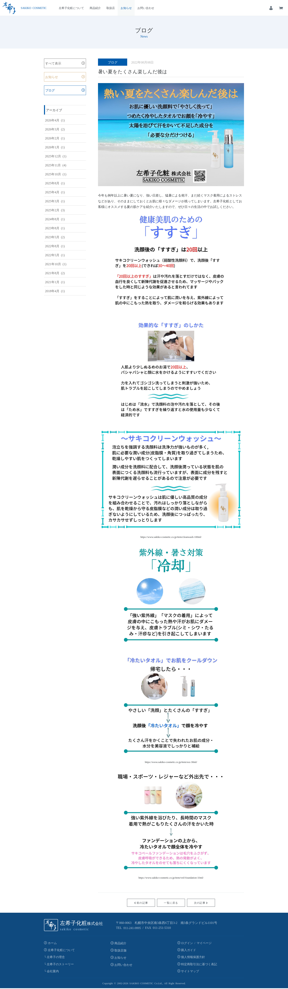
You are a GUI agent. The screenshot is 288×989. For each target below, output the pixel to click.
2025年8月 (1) (55, 183)
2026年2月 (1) (55, 138)
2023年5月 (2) (55, 237)
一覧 (171, 902)
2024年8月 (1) (55, 219)
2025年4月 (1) (55, 192)
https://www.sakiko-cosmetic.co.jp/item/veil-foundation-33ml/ (170, 877)
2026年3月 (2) (55, 129)
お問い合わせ (145, 7)
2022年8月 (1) (55, 246)
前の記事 (141, 902)
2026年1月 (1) (55, 147)
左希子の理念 (56, 957)
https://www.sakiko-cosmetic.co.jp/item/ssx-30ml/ (171, 762)
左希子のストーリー (60, 964)
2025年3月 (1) (55, 201)
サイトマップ (190, 971)
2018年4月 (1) (55, 291)
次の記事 (201, 902)
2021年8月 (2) (55, 273)
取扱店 (110, 7)
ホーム (52, 942)
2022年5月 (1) (55, 255)
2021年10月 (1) (55, 264)
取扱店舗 (120, 950)
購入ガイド (188, 950)
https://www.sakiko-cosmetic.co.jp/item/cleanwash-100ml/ (171, 536)
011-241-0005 (132, 927)
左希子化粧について (71, 7)
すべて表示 (53, 63)
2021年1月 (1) (55, 282)
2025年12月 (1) (55, 156)
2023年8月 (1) (55, 228)
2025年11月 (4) (55, 165)
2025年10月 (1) (55, 174)
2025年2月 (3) (55, 210)
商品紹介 (95, 7)
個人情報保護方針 (193, 957)
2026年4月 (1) (55, 120)
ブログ (50, 90)
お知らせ (126, 7)
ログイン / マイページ (196, 942)
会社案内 (53, 971)
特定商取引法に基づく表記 (199, 964)
